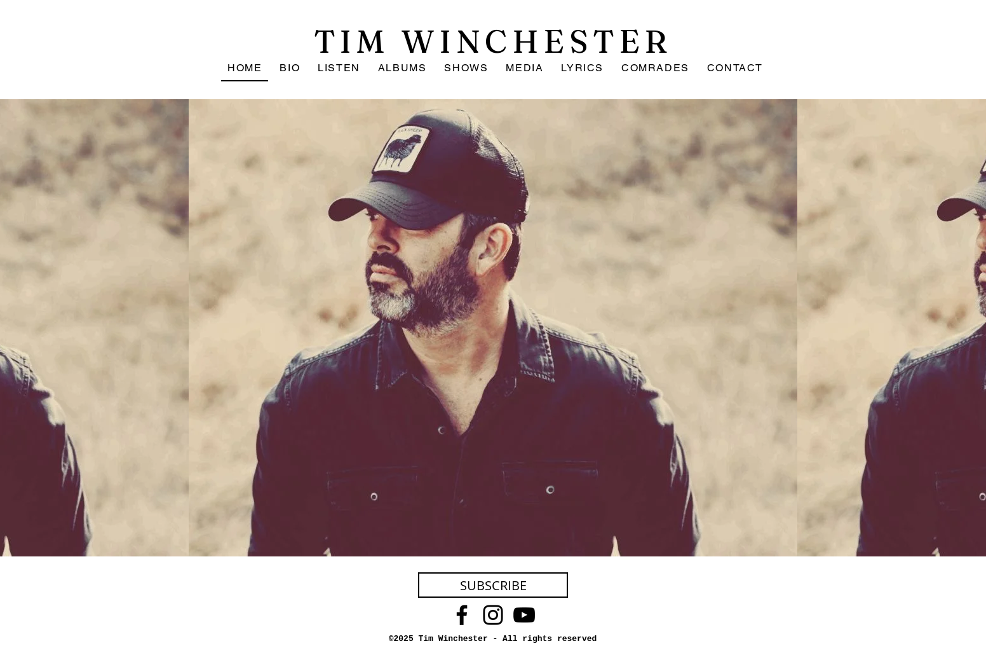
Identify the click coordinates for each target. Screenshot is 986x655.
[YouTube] (524, 615)
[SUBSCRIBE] (493, 585)
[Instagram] (493, 615)
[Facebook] (462, 615)
